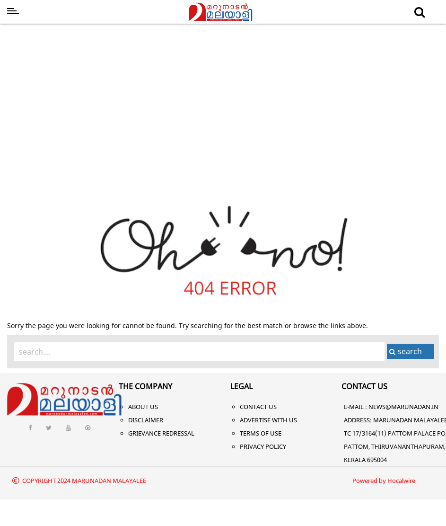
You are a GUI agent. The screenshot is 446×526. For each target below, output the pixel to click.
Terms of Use (260, 433)
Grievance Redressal (161, 433)
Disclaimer (145, 420)
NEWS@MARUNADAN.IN (403, 406)
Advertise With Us (268, 420)
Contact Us (258, 406)
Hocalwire (401, 480)
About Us (143, 406)
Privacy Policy (263, 446)
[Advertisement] (223, 98)
